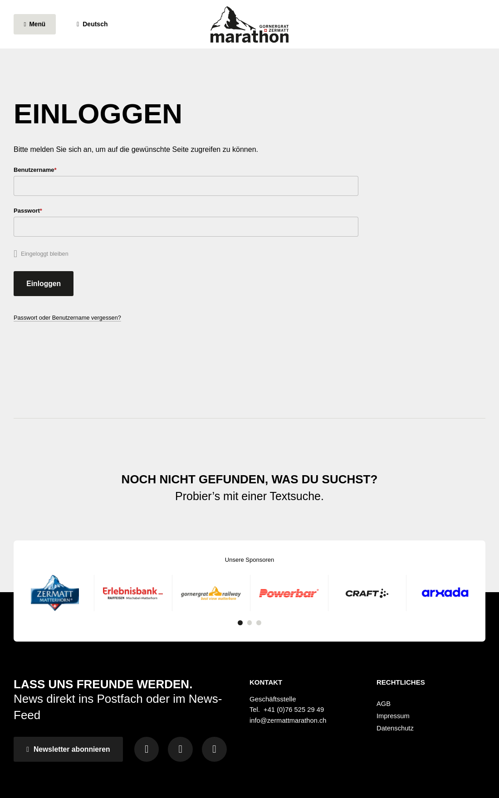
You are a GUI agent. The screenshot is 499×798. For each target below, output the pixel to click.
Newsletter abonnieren (70, 711)
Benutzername (49, 169)
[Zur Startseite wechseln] (249, 27)
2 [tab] (249, 584)
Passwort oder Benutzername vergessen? (68, 320)
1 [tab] (239, 584)
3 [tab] (259, 584)
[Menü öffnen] (36, 27)
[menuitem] (431, 664)
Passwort (42, 211)
